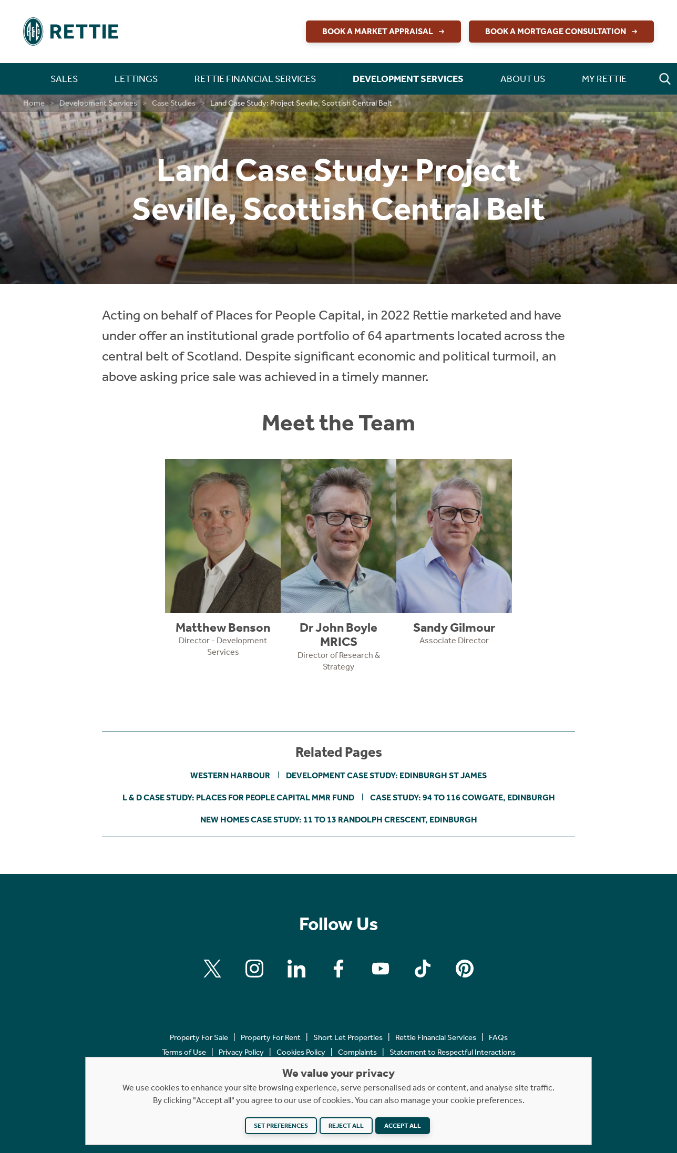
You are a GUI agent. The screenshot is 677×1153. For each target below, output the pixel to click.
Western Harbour (230, 775)
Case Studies (174, 103)
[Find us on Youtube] (380, 968)
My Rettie (604, 79)
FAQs (498, 1037)
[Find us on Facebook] (338, 968)
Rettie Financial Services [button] (255, 79)
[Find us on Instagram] (254, 968)
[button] (665, 79)
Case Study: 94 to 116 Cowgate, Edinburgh (462, 797)
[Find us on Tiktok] (423, 968)
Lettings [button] (136, 79)
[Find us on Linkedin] (296, 968)
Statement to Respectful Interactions (452, 1052)
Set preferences (281, 1125)
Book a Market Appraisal (384, 31)
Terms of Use (184, 1052)
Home (34, 103)
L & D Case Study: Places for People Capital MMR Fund (238, 797)
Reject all (346, 1125)
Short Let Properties (348, 1037)
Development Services (98, 103)
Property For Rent (271, 1037)
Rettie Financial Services (435, 1037)
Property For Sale (199, 1037)
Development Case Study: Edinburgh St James (386, 775)
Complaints (357, 1052)
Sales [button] (64, 79)
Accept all (402, 1125)
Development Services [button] (408, 79)
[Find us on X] (212, 968)
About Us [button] (522, 79)
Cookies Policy (300, 1052)
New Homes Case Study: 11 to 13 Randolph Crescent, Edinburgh (338, 820)
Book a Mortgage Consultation (562, 31)
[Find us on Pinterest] (465, 968)
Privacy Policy (241, 1052)
